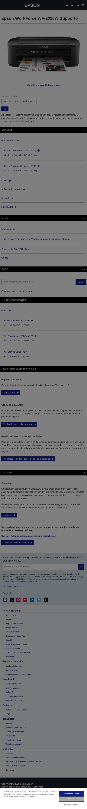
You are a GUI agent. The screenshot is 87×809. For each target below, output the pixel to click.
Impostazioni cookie (71, 804)
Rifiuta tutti (72, 799)
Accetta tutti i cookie (72, 793)
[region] (43, 798)
